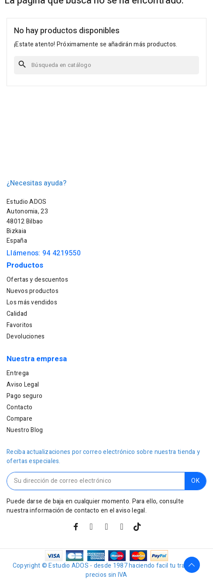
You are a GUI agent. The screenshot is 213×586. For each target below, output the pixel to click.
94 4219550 (61, 253)
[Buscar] (106, 65)
